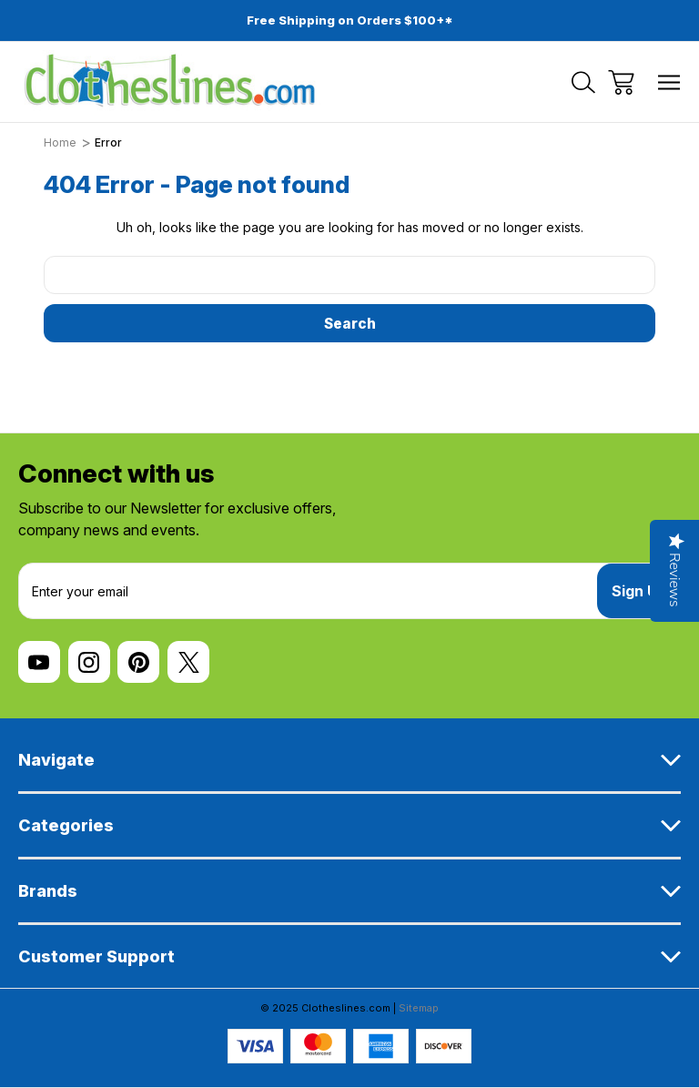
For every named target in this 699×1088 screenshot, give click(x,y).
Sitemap (419, 1008)
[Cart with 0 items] (621, 82)
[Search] (583, 82)
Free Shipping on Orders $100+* (350, 20)
